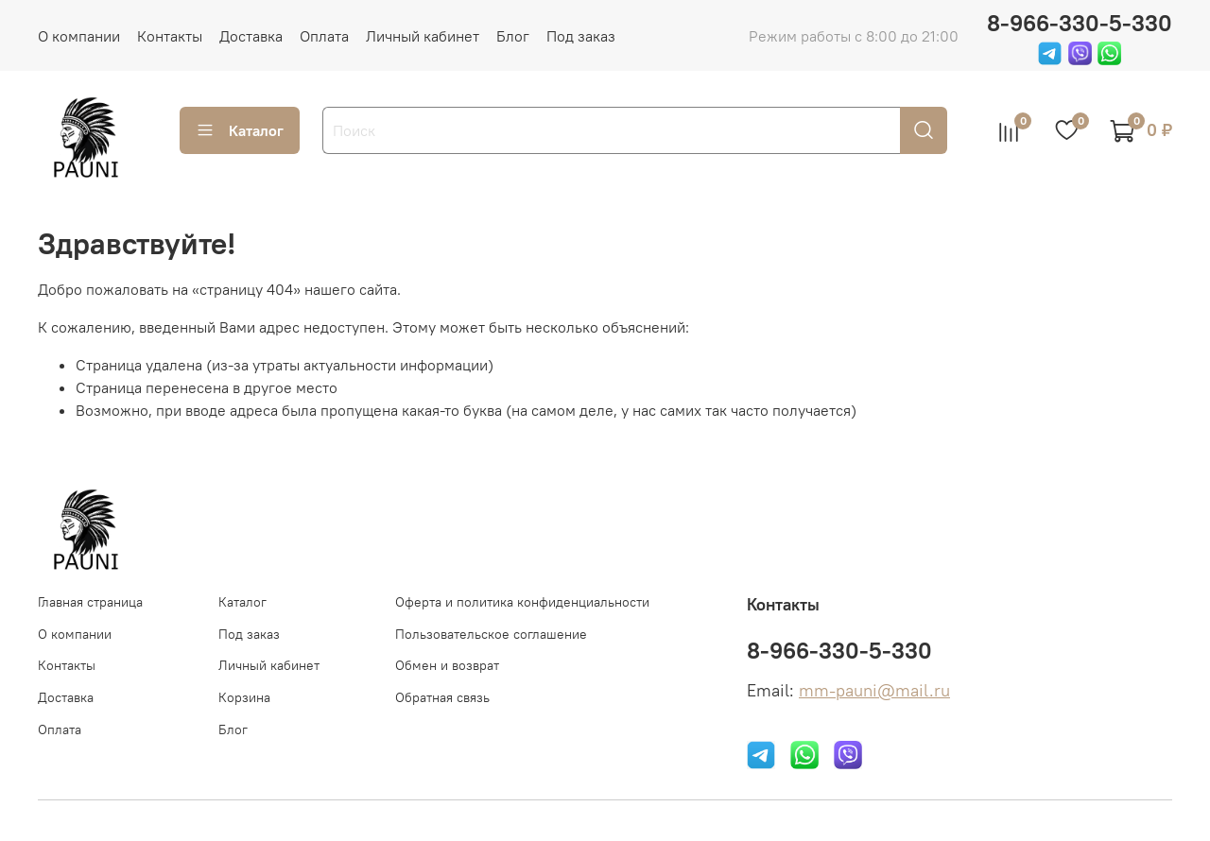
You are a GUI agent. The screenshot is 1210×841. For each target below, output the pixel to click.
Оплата (324, 35)
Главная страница (90, 601)
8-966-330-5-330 (1079, 23)
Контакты (169, 35)
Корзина (244, 697)
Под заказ (580, 35)
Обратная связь (442, 697)
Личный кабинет (422, 35)
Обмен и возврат (447, 665)
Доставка (251, 35)
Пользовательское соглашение (491, 634)
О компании (79, 35)
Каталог (240, 130)
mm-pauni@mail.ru (874, 690)
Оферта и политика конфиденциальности (522, 601)
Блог (512, 35)
